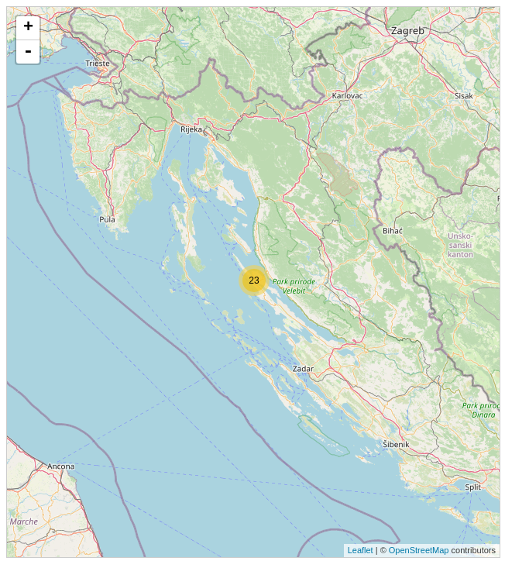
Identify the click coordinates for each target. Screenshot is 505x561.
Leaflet (360, 550)
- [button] (27, 52)
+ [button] (28, 28)
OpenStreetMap (419, 550)
